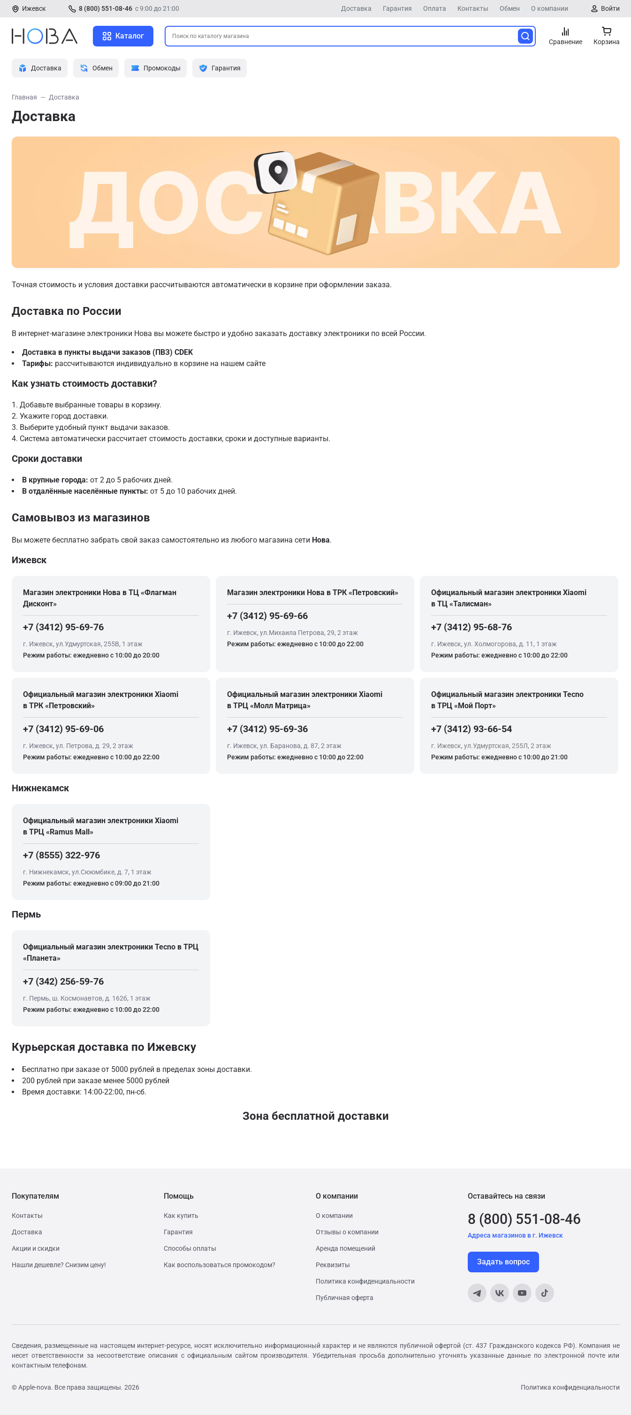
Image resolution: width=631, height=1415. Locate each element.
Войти (610, 8)
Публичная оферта (344, 1297)
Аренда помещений (345, 1248)
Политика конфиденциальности (365, 1281)
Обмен (510, 8)
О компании (549, 8)
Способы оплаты (190, 1248)
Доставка (356, 8)
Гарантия (397, 8)
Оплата (434, 8)
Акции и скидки (36, 1248)
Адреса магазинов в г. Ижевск (515, 1235)
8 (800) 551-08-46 (105, 8)
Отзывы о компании (347, 1232)
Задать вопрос (503, 1261)
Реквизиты (333, 1265)
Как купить (181, 1215)
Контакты (472, 8)
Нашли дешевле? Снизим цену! (59, 1265)
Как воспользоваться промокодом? (219, 1265)
